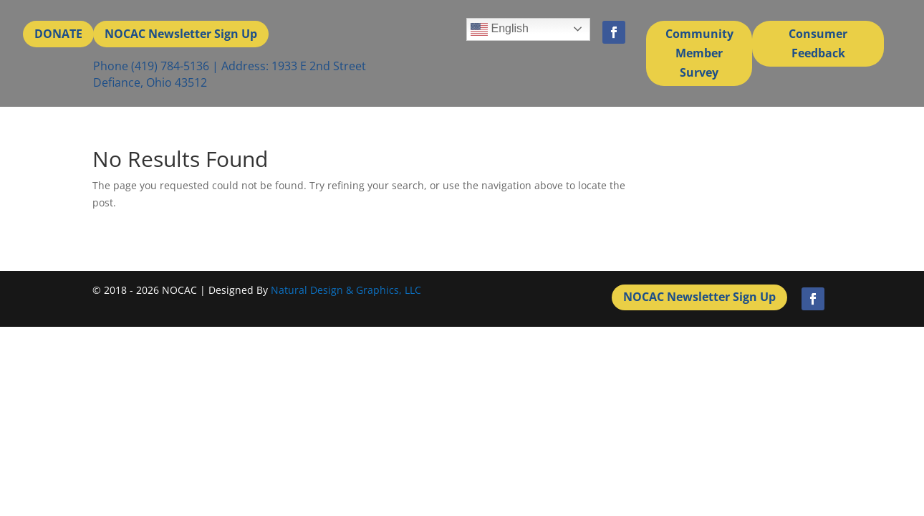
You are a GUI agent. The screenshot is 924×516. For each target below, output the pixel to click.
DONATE (58, 34)
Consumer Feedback (818, 43)
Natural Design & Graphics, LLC (346, 290)
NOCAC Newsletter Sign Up (181, 34)
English (500, 29)
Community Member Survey (699, 53)
